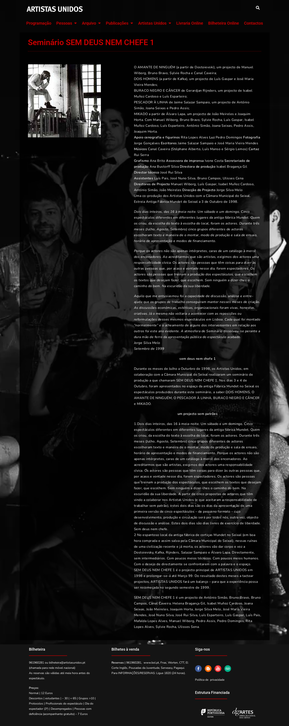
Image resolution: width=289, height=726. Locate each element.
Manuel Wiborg (183, 184)
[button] (257, 7)
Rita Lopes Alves (194, 137)
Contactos (253, 23)
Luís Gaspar (207, 184)
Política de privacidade (209, 680)
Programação (38, 23)
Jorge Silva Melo (229, 190)
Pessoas (66, 23)
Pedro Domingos (229, 137)
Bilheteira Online (223, 23)
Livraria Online (189, 23)
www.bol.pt (151, 663)
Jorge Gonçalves (147, 143)
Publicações (119, 23)
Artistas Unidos (154, 23)
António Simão (146, 190)
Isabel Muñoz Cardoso (236, 184)
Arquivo (91, 23)
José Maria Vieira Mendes (238, 143)
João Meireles (170, 190)
